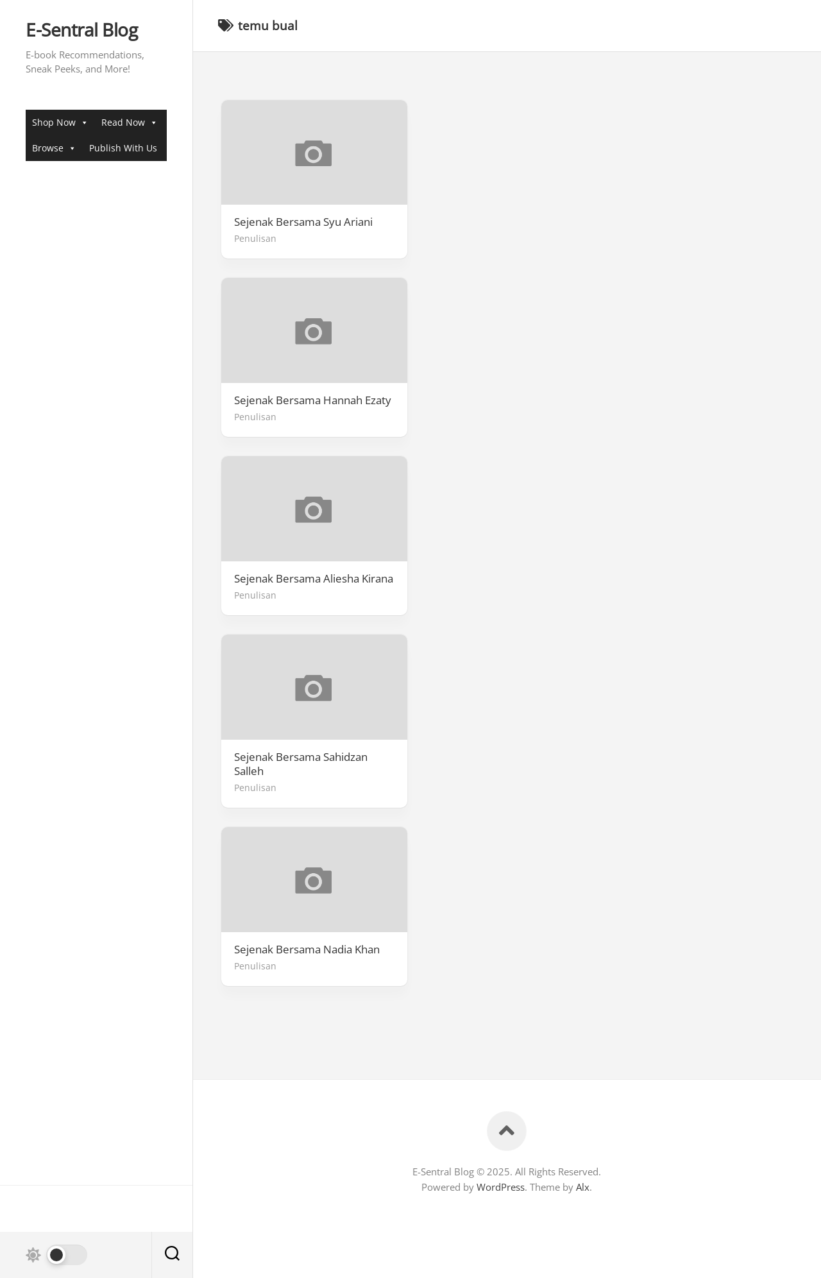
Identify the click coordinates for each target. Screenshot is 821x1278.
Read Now (129, 122)
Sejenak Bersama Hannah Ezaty (312, 400)
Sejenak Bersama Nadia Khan (307, 949)
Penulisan (255, 238)
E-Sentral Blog (81, 30)
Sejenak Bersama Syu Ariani (303, 222)
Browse (54, 148)
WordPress (501, 1186)
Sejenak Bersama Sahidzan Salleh (301, 764)
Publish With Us (123, 148)
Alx (582, 1186)
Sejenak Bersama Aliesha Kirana (313, 579)
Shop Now (60, 122)
